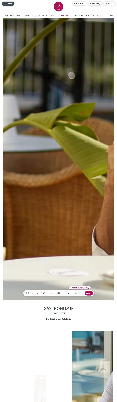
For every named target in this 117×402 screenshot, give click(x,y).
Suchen (88, 293)
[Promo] (80, 294)
